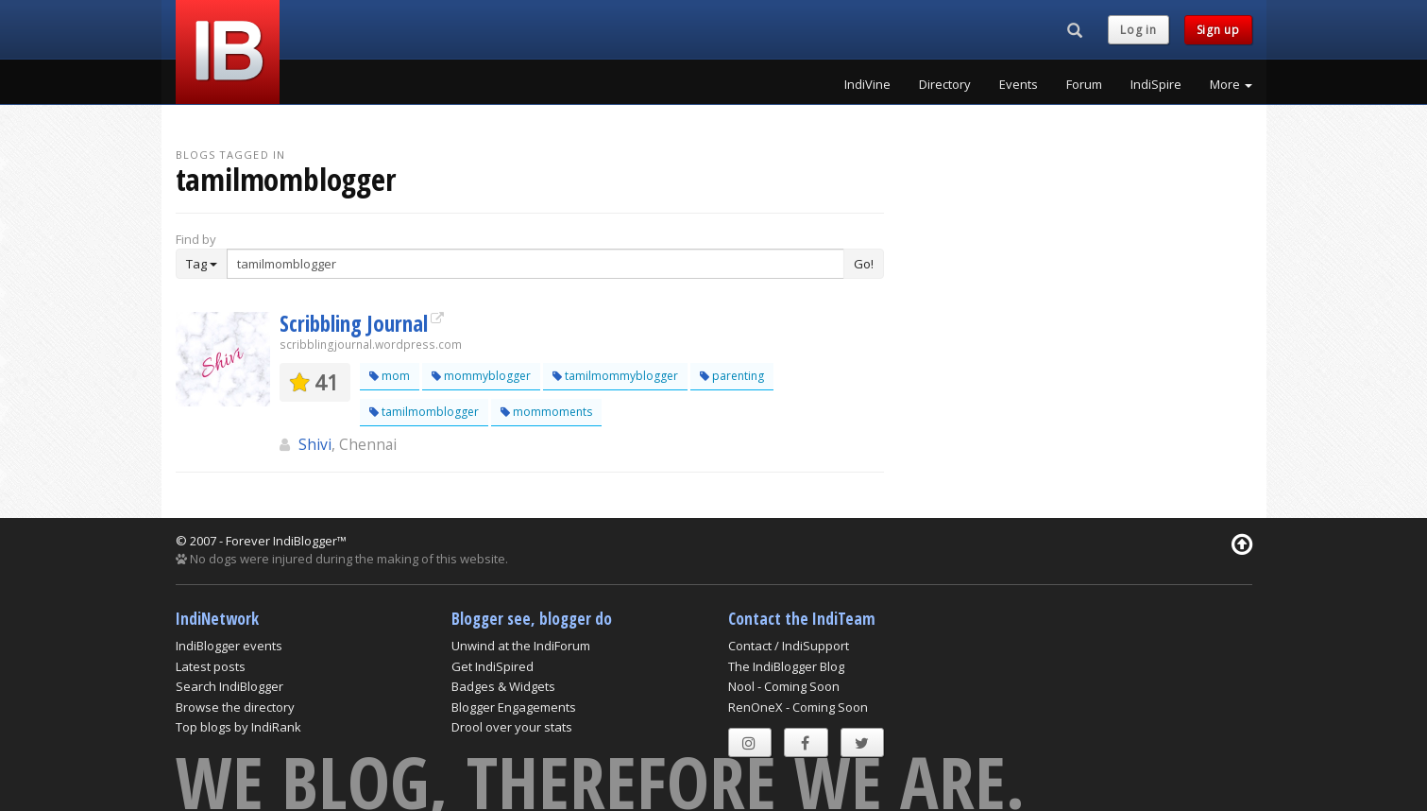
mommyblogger (481, 376)
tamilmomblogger (424, 412)
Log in (1138, 30)
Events (1018, 84)
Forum (1084, 84)
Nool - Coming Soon (784, 686)
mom (389, 376)
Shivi (314, 444)
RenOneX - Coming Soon (798, 707)
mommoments (546, 412)
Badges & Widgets (503, 686)
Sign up (1218, 30)
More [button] (1231, 84)
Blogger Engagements (513, 707)
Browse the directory (235, 707)
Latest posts (211, 666)
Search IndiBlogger (229, 686)
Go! (864, 263)
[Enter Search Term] (535, 264)
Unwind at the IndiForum (520, 645)
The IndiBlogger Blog (786, 666)
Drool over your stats (511, 726)
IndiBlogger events (229, 645)
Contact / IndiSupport (788, 645)
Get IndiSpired (492, 666)
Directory (945, 84)
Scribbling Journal (354, 323)
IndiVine (867, 84)
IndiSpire (1155, 84)
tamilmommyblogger (615, 376)
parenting (732, 376)
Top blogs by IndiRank (238, 726)
